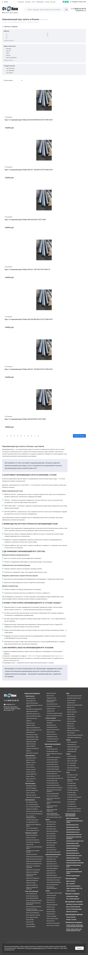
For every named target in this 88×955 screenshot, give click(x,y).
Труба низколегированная (33, 727)
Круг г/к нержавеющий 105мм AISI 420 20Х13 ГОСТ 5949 (25, 419)
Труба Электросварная (32, 703)
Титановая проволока (72, 790)
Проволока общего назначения (34, 859)
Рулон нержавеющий (72, 869)
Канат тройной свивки (32, 917)
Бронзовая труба (51, 833)
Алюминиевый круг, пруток (54, 771)
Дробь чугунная (70, 881)
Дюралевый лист (51, 873)
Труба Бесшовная (30, 698)
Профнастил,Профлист (32, 809)
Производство (40, 1)
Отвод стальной (70, 917)
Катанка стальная (31, 837)
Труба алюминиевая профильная (52, 810)
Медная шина (70, 719)
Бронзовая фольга (51, 835)
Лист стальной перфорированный (31, 816)
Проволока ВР (29, 844)
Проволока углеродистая (32, 878)
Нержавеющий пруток (72, 853)
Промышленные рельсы (53, 729)
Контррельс (50, 722)
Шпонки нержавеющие (73, 875)
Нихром (68, 740)
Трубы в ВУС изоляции (32, 753)
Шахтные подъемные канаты (54, 715)
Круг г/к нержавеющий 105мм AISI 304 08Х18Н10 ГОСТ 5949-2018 (29, 319)
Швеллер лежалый (71, 911)
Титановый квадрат (72, 799)
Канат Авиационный (31, 893)
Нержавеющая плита (72, 827)
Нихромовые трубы (72, 749)
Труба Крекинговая (31, 741)
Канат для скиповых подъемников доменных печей (34, 909)
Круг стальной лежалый (73, 906)
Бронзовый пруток (51, 849)
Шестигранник (30, 781)
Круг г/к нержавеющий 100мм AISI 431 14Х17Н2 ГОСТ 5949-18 (27, 269)
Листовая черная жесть (32, 819)
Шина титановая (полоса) (74, 811)
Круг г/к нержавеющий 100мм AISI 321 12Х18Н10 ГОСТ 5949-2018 (29, 170)
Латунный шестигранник (53, 923)
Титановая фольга (72, 794)
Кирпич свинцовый (72, 760)
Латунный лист (51, 920)
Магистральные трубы (32, 734)
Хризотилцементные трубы (33, 716)
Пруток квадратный (31, 774)
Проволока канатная (31, 854)
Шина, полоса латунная (53, 925)
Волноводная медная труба (74, 695)
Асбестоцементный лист (32, 830)
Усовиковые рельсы (52, 741)
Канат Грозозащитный (32, 896)
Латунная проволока (52, 904)
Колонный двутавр (31, 788)
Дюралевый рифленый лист (54, 877)
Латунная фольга (51, 911)
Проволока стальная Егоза (33, 869)
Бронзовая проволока (52, 831)
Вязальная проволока (32, 835)
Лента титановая (71, 777)
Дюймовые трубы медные (74, 698)
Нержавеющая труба (72, 843)
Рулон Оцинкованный (32, 828)
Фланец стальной (71, 919)
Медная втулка (71, 702)
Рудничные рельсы (52, 734)
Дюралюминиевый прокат (53, 854)
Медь (67, 693)
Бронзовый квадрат (52, 842)
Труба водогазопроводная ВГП (34, 709)
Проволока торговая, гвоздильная (31, 875)
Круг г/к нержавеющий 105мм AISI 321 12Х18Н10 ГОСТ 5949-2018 (29, 369)
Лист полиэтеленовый (72, 898)
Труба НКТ (28, 720)
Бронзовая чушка (51, 838)
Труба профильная (31, 700)
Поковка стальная (31, 769)
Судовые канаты (51, 708)
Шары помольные (31, 778)
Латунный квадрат (51, 916)
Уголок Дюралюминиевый (54, 882)
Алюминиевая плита (52, 751)
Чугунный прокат (71, 878)
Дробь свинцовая (71, 758)
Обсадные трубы (30, 725)
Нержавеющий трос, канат (74, 855)
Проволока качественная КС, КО (34, 856)
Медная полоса (71, 709)
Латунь (48, 890)
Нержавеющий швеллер (73, 860)
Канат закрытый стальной (33, 915)
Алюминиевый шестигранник (54, 787)
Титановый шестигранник (74, 808)
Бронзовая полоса (51, 828)
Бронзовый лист (51, 847)
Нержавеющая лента (72, 824)
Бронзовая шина (51, 840)
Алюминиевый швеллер (53, 785)
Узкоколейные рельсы (53, 739)
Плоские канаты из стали (53, 706)
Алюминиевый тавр (52, 780)
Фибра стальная (30, 776)
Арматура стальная (31, 757)
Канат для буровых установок (34, 900)
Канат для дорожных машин (33, 906)
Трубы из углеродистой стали (34, 730)
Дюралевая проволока (53, 866)
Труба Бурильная (30, 732)
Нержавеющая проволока (73, 834)
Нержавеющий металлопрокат (70, 815)
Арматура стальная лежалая (74, 904)
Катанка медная (71, 700)
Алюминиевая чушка (52, 764)
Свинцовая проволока (73, 767)
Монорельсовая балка (32, 790)
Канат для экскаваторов (32, 912)
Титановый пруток (72, 806)
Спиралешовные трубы (32, 739)
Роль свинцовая (71, 765)
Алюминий (49, 746)
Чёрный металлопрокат (32, 693)
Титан (68, 772)
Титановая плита (71, 785)
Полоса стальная (30, 771)
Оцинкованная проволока (33, 842)
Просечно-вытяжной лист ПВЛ (34, 811)
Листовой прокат (30, 800)
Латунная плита (51, 902)
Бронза (48, 819)
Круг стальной (30, 764)
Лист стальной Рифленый (33, 806)
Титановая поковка (72, 787)
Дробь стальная (30, 760)
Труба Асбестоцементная (32, 713)
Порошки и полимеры (72, 894)
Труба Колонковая (31, 744)
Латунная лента (51, 900)
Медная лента (71, 707)
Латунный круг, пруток (52, 918)
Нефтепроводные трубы (32, 737)
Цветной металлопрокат (53, 744)
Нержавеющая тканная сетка (75, 841)
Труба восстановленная (32, 748)
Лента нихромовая (72, 742)
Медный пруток (71, 728)
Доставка (27, 1)
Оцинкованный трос (52, 704)
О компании (21, 1)
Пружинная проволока (32, 880)
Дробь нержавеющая (72, 818)
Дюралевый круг (51, 870)
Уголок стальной (30, 792)
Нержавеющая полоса (72, 832)
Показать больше (79, 436)
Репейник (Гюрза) (31, 882)
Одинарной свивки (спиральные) (52, 701)
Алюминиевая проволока (53, 757)
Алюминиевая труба (52, 759)
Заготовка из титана (72, 774)
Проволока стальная (31, 833)
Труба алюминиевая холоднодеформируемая (53, 814)
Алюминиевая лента (52, 749)
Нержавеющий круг (72, 848)
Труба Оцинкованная (31, 718)
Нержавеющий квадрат (73, 845)
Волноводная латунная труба (54, 893)
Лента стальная (30, 767)
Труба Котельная (30, 723)
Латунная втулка (51, 897)
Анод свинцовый (71, 756)
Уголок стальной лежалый (74, 909)
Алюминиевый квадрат (53, 769)
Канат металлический (31, 891)
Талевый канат (50, 711)
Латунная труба (51, 909)
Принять (79, 948)
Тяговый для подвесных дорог (54, 713)
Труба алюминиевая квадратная (52, 806)
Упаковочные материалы (73, 922)
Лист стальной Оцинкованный (34, 813)
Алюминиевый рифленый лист (55, 778)
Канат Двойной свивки (32, 898)
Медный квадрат (71, 721)
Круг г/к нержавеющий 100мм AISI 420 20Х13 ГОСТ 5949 (25, 219)
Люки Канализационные (73, 886)
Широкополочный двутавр (33, 797)
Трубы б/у (28, 750)
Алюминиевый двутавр (53, 766)
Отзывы (47, 1)
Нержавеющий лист (72, 850)
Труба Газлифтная (30, 746)
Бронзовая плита (51, 826)
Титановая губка (71, 783)
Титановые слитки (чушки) (74, 797)
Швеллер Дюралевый (52, 884)
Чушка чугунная (71, 891)
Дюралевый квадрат (52, 868)
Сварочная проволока (32, 885)
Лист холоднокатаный (32, 804)
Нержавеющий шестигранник (75, 862)
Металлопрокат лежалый (73, 902)
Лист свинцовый (71, 763)
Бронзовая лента (51, 824)
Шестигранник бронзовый (53, 852)
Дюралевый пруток (52, 875)
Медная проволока (72, 712)
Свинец (68, 754)
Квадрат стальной (31, 762)
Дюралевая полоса (52, 863)
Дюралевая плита (51, 861)
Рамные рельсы (51, 732)
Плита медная (71, 732)
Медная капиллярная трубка (74, 705)
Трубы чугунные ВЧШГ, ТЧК (74, 888)
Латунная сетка (51, 907)
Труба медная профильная (74, 737)
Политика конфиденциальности (35, 948)
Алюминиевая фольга (52, 762)
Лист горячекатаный (31, 802)
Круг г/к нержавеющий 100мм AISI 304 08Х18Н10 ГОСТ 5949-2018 (29, 120)
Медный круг (70, 723)
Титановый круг (71, 801)
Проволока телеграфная (32, 872)
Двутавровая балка (31, 785)
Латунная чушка (51, 914)
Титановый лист (71, 804)
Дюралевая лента (51, 859)
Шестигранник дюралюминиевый (52, 887)
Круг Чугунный (70, 883)
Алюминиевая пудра (72, 896)
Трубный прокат (30, 696)
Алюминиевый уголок (52, 783)
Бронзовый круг (51, 845)
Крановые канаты (51, 693)
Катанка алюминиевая (53, 793)
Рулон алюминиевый (52, 796)
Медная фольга (71, 716)
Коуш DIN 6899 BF (30, 926)
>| (38, 436)
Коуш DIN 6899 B (30, 924)
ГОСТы (33, 1)
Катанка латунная (51, 895)
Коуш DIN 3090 (30, 919)
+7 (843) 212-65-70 (32, 656)
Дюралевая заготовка (52, 856)
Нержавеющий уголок (72, 858)
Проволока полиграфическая (33, 863)
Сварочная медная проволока (75, 735)
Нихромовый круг (71, 751)
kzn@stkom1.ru (81, 10)
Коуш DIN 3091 (30, 922)
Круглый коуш (50, 695)
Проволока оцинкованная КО (33, 861)
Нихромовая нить (71, 744)
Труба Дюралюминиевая (53, 880)
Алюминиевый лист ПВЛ (53, 776)
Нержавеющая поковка (73, 829)
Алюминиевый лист (52, 773)
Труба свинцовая (71, 770)
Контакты (52, 1)
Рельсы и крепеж (51, 718)
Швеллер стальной (31, 795)
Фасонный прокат (30, 783)
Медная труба (70, 714)
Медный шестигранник (73, 730)
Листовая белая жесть (32, 822)
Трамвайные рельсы (52, 736)
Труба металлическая (32, 711)
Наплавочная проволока (32, 840)
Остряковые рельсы (52, 727)
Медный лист (70, 726)
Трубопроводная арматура (74, 914)
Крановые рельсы (51, 725)
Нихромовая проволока (73, 746)
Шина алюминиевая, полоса (54, 817)
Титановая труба (71, 792)
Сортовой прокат (30, 755)
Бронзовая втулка (51, 821)
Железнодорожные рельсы (54, 720)
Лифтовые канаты (51, 698)
